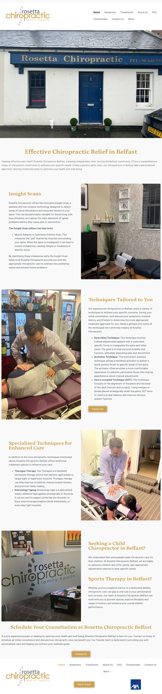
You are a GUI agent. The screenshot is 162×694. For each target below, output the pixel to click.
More (132, 19)
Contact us (118, 19)
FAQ (154, 12)
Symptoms (110, 12)
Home (96, 12)
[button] (4, 84)
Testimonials (100, 19)
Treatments (126, 12)
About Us (143, 12)
